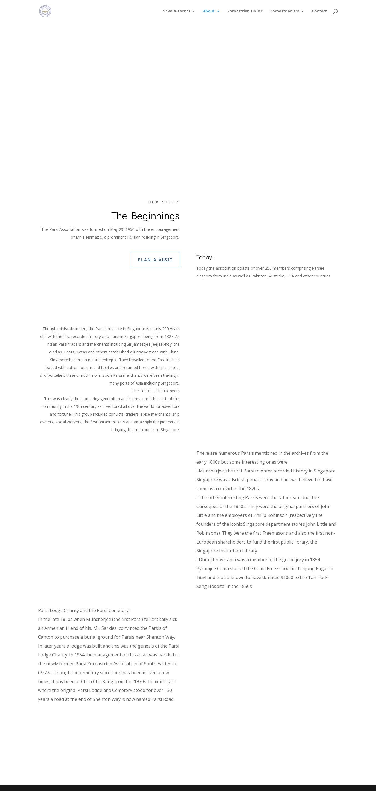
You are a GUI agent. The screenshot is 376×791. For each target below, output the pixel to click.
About (209, 11)
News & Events (176, 11)
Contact (319, 11)
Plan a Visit (155, 259)
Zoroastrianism (284, 11)
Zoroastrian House (245, 11)
